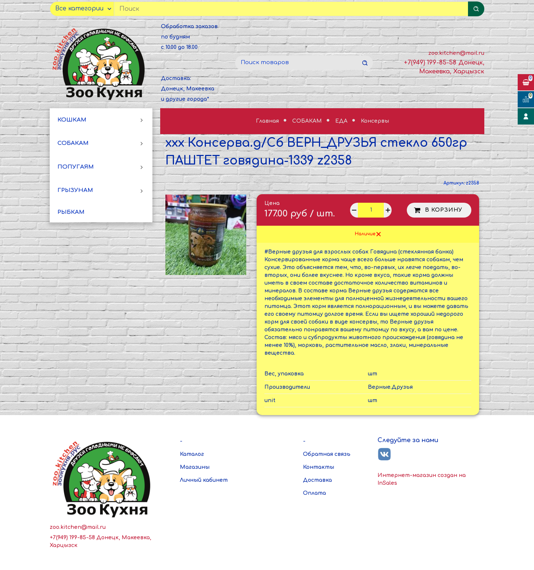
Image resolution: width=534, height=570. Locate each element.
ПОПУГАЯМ (75, 167)
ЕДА (342, 121)
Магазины (195, 467)
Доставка (317, 480)
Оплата (314, 493)
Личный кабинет (204, 480)
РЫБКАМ (71, 212)
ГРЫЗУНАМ (75, 190)
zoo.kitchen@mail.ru (456, 53)
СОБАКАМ (73, 143)
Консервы (375, 121)
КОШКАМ (71, 120)
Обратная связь (326, 454)
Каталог (192, 454)
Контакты (318, 467)
